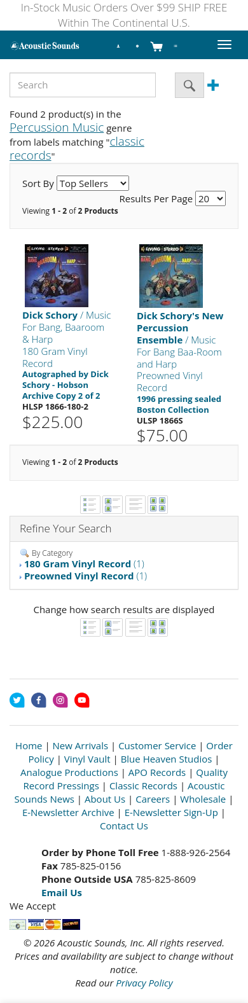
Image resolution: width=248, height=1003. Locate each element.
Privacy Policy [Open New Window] (144, 982)
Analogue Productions (69, 772)
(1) (84, 563)
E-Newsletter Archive (68, 812)
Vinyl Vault (87, 758)
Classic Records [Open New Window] (143, 785)
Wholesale (203, 798)
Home (28, 745)
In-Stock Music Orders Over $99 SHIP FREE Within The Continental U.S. (124, 15)
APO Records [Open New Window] (157, 772)
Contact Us (124, 825)
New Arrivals (81, 745)
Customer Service (157, 745)
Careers (152, 798)
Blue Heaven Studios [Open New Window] (166, 758)
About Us (105, 798)
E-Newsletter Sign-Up (171, 812)
